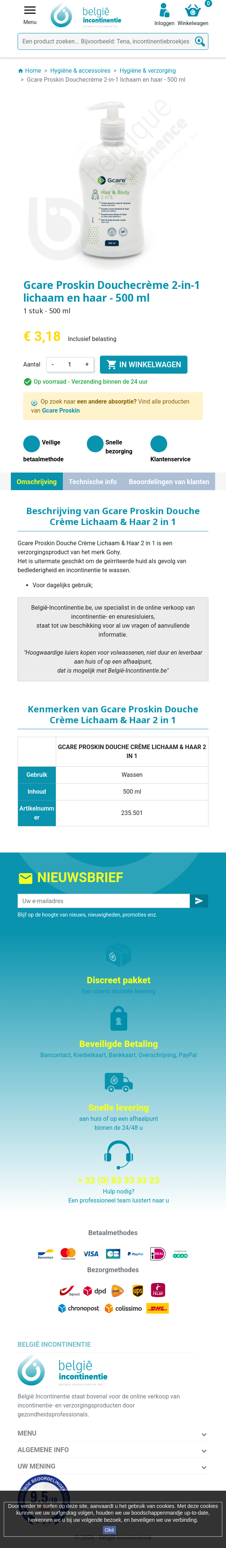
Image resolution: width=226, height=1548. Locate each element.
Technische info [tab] (93, 482)
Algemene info (43, 1450)
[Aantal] (69, 364)
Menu (27, 1433)
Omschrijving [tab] (37, 482)
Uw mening (36, 1466)
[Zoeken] (113, 41)
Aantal (31, 364)
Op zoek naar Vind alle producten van (110, 406)
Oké (109, 1530)
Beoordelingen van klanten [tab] (169, 482)
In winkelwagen (143, 364)
